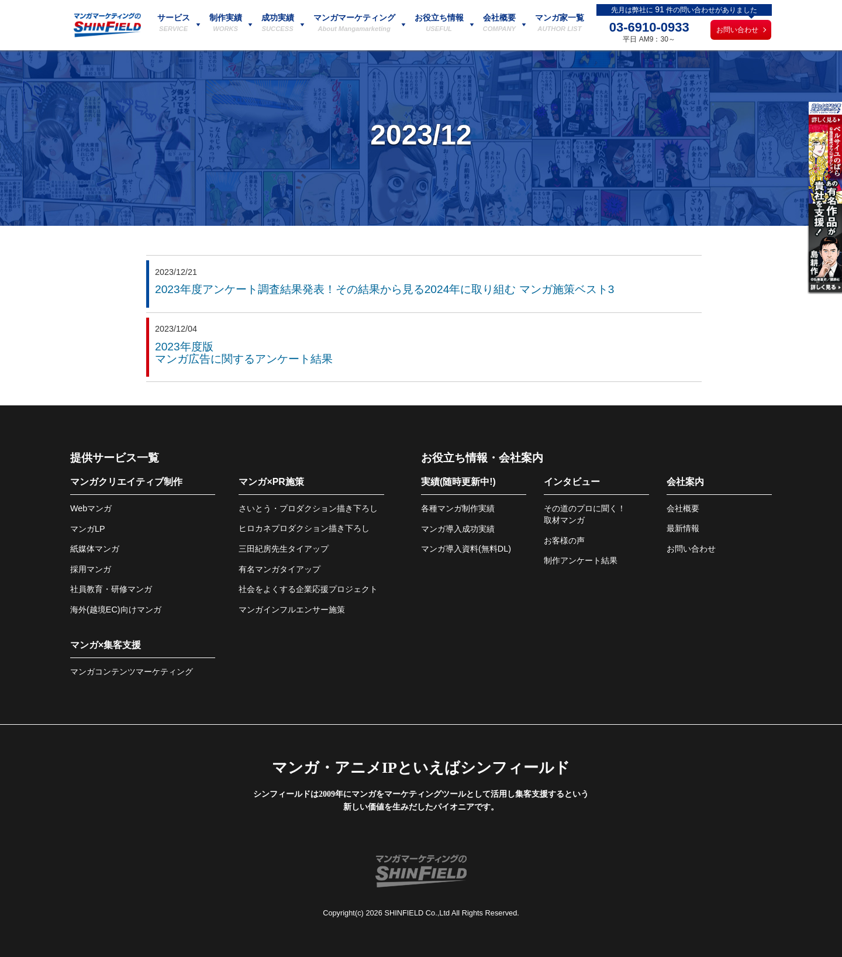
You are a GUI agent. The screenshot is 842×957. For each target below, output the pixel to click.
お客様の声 (564, 540)
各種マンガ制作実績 (458, 508)
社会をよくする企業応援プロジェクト (308, 589)
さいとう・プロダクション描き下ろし (308, 508)
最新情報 (683, 528)
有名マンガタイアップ (279, 569)
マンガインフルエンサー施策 (292, 609)
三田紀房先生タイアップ (284, 548)
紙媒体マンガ (94, 548)
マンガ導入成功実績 (458, 528)
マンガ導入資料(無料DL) (466, 548)
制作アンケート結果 (580, 560)
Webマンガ (91, 508)
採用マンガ (90, 569)
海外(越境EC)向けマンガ (115, 609)
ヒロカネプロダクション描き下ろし (304, 528)
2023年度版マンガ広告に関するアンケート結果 (244, 352)
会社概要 (683, 508)
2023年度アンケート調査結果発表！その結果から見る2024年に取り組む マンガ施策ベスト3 (384, 289)
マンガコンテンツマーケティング (131, 671)
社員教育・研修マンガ (111, 589)
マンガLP (87, 528)
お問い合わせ (737, 30)
